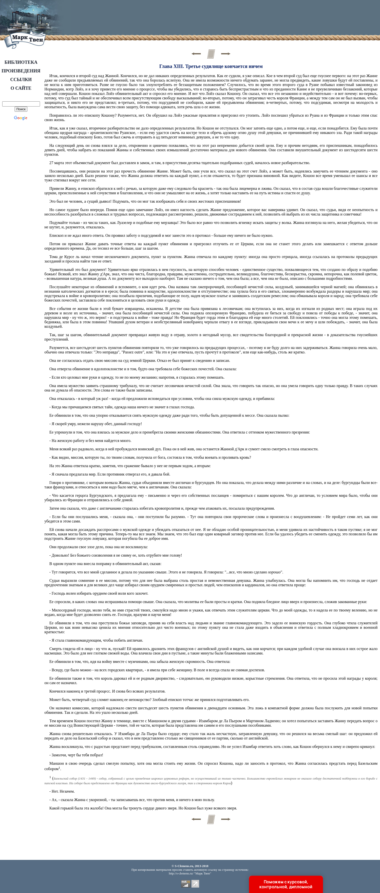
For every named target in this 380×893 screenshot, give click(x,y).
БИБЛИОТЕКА (21, 62)
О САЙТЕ (21, 88)
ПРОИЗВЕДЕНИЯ (20, 70)
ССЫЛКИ (21, 79)
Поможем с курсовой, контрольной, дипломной (286, 884)
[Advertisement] (162, 18)
